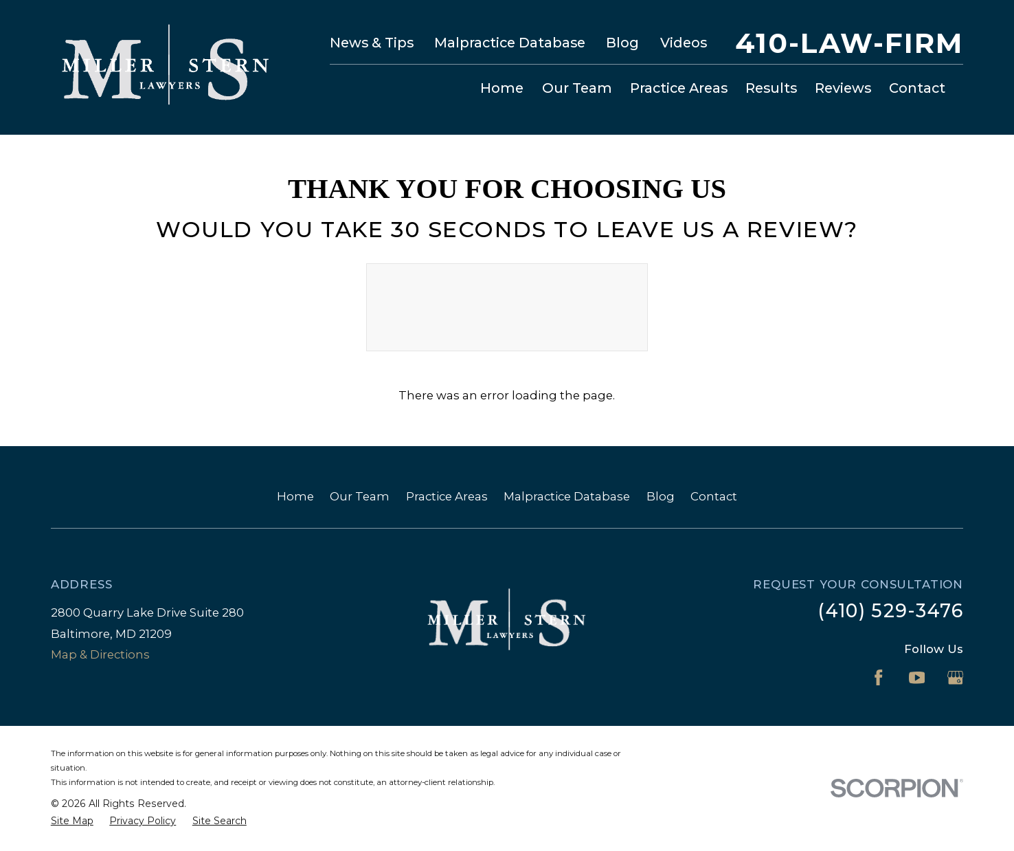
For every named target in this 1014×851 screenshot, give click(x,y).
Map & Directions (100, 654)
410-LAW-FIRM (849, 44)
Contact (713, 496)
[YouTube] (917, 678)
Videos (683, 42)
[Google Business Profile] (955, 678)
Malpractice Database (509, 42)
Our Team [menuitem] (577, 88)
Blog (622, 42)
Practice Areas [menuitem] (679, 88)
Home (295, 496)
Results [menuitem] (771, 88)
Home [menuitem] (501, 88)
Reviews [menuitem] (843, 88)
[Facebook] (878, 678)
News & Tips (372, 42)
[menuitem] (72, 821)
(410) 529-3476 (890, 610)
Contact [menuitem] (917, 88)
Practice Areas (447, 496)
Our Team (360, 496)
